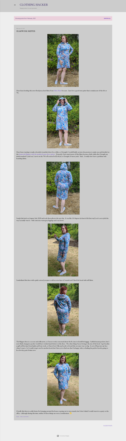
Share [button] (17, 416)
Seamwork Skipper (25, 31)
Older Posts (107, 425)
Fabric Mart (57, 91)
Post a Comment (24, 416)
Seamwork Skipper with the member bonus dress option (37, 154)
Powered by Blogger (63, 436)
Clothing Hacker (34, 4)
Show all (107, 18)
